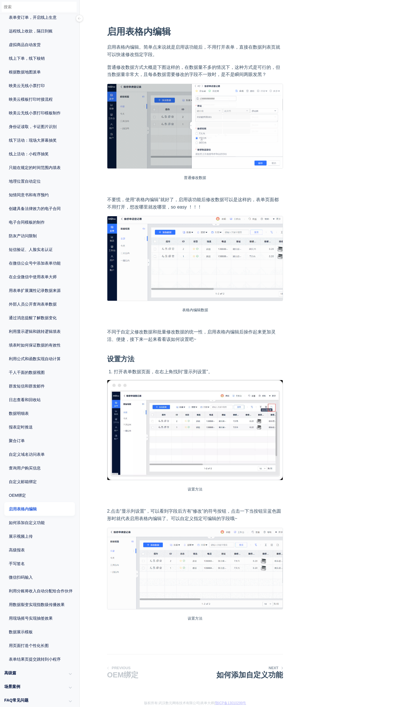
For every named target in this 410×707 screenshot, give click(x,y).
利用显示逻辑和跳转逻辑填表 (35, 331)
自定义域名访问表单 (27, 454)
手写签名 (17, 563)
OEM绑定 (17, 495)
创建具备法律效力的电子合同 (35, 208)
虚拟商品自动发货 (25, 44)
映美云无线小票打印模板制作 (35, 113)
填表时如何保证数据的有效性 (35, 345)
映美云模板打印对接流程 (31, 99)
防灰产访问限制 (23, 236)
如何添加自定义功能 (27, 522)
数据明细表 (19, 413)
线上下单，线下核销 (27, 58)
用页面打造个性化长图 (29, 645)
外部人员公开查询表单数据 (33, 304)
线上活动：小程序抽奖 (29, 154)
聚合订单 (17, 440)
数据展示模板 (21, 632)
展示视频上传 (21, 536)
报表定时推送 (21, 427)
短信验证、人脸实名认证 (31, 249)
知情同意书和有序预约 (29, 195)
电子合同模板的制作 (27, 222)
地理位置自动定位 (25, 181)
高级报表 (17, 550)
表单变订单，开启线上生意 (33, 17)
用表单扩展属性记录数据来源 (35, 290)
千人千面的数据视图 (27, 372)
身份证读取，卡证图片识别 (33, 126)
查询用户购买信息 (25, 468)
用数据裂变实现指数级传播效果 (37, 604)
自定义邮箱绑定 (23, 481)
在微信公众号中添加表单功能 (35, 263)
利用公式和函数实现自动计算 (35, 358)
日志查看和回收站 (25, 399)
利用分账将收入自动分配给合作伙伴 (41, 591)
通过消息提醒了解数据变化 (33, 318)
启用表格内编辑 (23, 509)
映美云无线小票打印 (27, 85)
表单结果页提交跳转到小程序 (35, 659)
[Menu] (79, 18)
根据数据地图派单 (25, 72)
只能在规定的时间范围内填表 (35, 167)
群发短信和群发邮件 (27, 386)
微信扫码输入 (21, 577)
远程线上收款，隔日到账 (31, 31)
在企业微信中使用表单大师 (33, 277)
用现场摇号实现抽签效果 (31, 618)
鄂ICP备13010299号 (230, 703)
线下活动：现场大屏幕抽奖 (33, 140)
